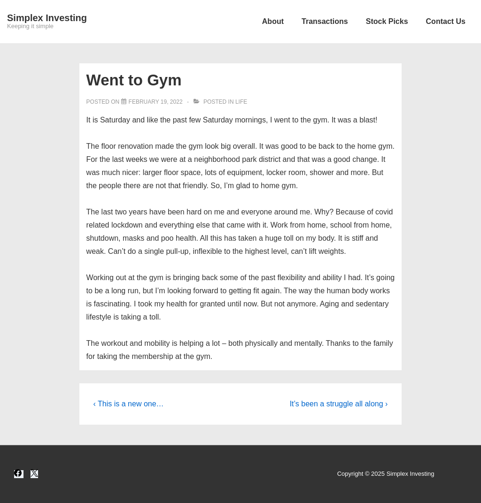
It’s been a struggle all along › (339, 404)
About (273, 21)
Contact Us (445, 21)
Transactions (325, 21)
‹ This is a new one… (128, 404)
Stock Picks (387, 21)
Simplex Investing (47, 18)
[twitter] (34, 474)
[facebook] (18, 474)
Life (241, 102)
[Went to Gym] (156, 102)
